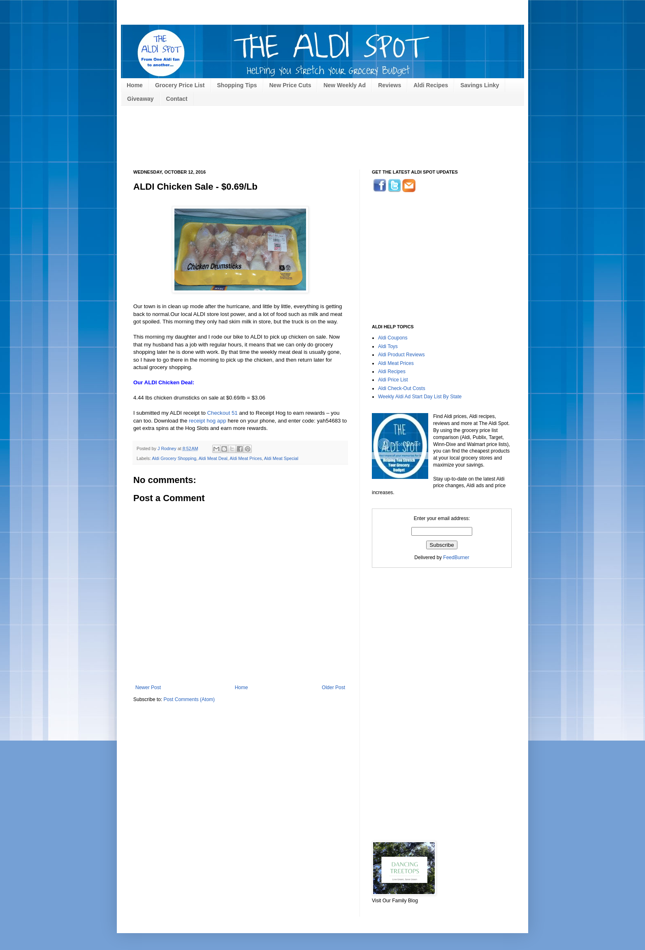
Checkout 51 (222, 413)
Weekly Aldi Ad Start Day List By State (420, 397)
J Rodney (168, 448)
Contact (177, 98)
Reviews (389, 85)
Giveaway (140, 98)
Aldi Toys (388, 346)
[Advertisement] (283, 7)
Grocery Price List (180, 85)
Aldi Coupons (392, 338)
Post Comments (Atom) (189, 699)
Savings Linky (479, 85)
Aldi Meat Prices (246, 458)
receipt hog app (207, 421)
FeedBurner (456, 557)
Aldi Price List (393, 380)
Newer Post (148, 687)
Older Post (333, 687)
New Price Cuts (290, 85)
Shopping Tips (237, 85)
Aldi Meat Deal (213, 458)
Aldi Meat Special (281, 458)
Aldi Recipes (430, 85)
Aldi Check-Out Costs (401, 388)
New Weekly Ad (344, 85)
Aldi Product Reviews (401, 355)
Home (135, 85)
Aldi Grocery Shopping (174, 458)
